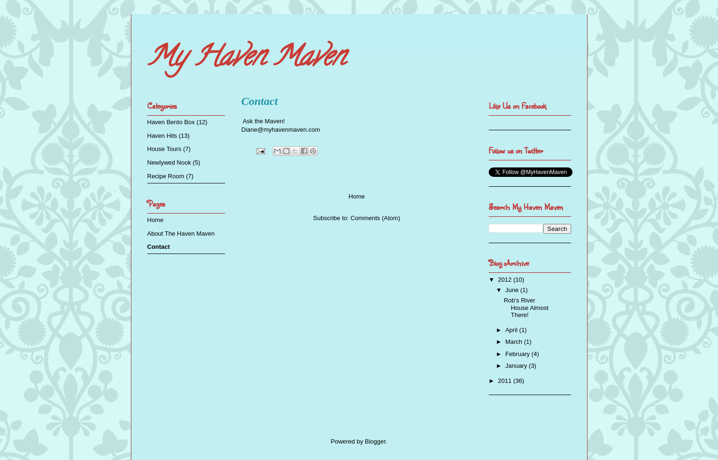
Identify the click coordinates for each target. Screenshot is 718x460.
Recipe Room (166, 176)
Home (356, 196)
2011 (506, 380)
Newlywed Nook (169, 162)
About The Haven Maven (181, 233)
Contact (158, 246)
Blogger (375, 441)
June (512, 289)
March (514, 341)
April (512, 329)
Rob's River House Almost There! (526, 307)
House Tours (164, 148)
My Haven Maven (246, 59)
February (518, 353)
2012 (506, 279)
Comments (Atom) (375, 218)
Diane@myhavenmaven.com (281, 129)
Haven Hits (162, 135)
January (517, 365)
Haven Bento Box (171, 122)
